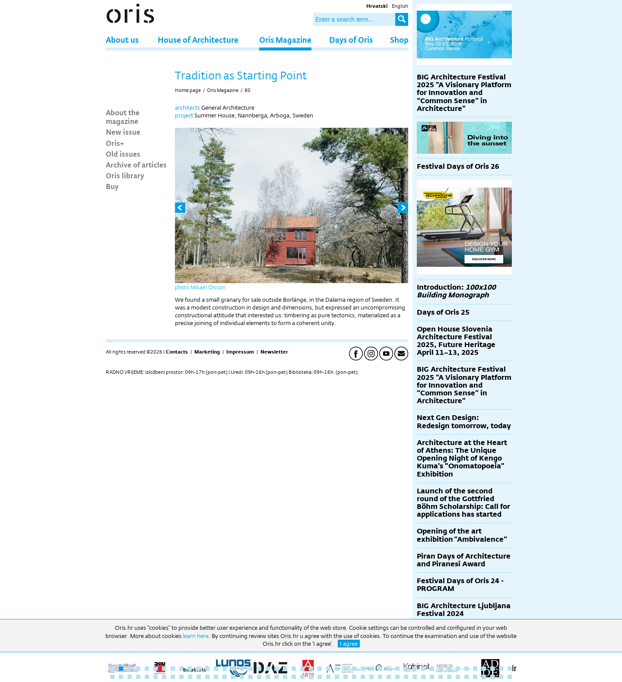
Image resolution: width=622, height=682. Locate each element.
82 (406, 677)
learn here (196, 636)
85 (432, 677)
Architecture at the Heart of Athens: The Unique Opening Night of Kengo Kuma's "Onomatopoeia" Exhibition (462, 458)
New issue (123, 131)
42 (466, 668)
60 (216, 677)
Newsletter (274, 351)
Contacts (177, 351)
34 (397, 668)
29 (354, 668)
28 (345, 668)
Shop (399, 39)
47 (510, 668)
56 (181, 677)
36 (415, 668)
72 (319, 677)
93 (501, 677)
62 (233, 677)
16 (242, 668)
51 (138, 677)
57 (190, 677)
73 (328, 677)
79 (380, 677)
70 (302, 677)
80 (247, 90)
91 (484, 677)
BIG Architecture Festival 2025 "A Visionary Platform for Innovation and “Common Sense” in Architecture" (464, 93)
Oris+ (115, 143)
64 (250, 677)
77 (363, 677)
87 (449, 677)
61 (224, 677)
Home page (188, 90)
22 (294, 668)
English (400, 6)
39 (440, 668)
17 (250, 668)
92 (492, 677)
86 (440, 677)
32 (380, 668)
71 (311, 677)
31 (371, 668)
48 (112, 677)
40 (449, 668)
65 (259, 677)
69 (294, 677)
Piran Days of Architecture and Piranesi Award (464, 560)
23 (302, 668)
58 (199, 677)
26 (328, 668)
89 (466, 677)
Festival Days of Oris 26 (458, 166)
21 (285, 668)
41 (458, 668)
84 (423, 677)
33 (389, 668)
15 (233, 668)
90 (475, 677)
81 (397, 677)
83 (415, 677)
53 (155, 677)
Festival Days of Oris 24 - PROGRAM (460, 584)
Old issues (123, 153)
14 (224, 668)
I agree (349, 643)
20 (276, 668)
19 (268, 668)
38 (432, 668)
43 (475, 668)
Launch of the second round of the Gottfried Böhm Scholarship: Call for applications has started (463, 502)
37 (423, 668)
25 (319, 668)
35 (406, 668)
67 (276, 677)
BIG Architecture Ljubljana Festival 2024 (464, 609)
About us (122, 39)
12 (207, 668)
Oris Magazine (285, 39)
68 (285, 677)
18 (259, 668)
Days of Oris (351, 39)
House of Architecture (198, 39)
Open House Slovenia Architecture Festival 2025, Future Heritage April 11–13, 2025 (456, 341)
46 (501, 668)
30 (363, 668)
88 (458, 677)
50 (129, 677)
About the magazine (123, 116)
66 (268, 677)
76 (354, 677)
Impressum (240, 351)
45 (492, 668)
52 (147, 677)
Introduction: (456, 291)
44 (484, 668)
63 (242, 677)
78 (371, 677)
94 (510, 677)
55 (173, 677)
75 (345, 677)
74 (337, 677)
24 (311, 668)
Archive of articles (136, 164)
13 (216, 668)
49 (121, 677)
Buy (112, 186)
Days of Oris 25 (443, 312)
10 (190, 668)
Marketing (207, 351)
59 (207, 677)
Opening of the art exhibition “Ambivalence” (462, 535)
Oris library (125, 175)
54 (164, 677)
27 (337, 668)
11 (199, 668)
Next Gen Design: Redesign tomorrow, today (464, 421)
